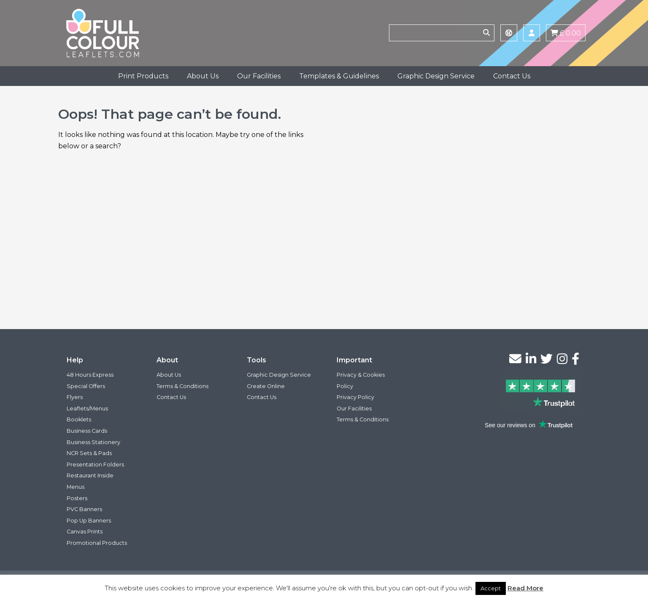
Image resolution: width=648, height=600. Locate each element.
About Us (203, 76)
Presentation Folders (95, 464)
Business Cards (87, 431)
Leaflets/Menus (87, 408)
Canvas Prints (85, 531)
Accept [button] (491, 588)
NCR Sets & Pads (89, 453)
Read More (525, 588)
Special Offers (86, 386)
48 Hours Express (90, 375)
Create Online (266, 386)
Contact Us (511, 76)
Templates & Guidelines (339, 76)
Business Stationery (93, 442)
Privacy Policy (355, 397)
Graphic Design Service (436, 76)
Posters (77, 498)
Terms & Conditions (182, 386)
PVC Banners (84, 509)
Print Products (143, 76)
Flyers (75, 397)
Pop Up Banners (89, 520)
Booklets (79, 419)
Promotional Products (97, 543)
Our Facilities (259, 76)
